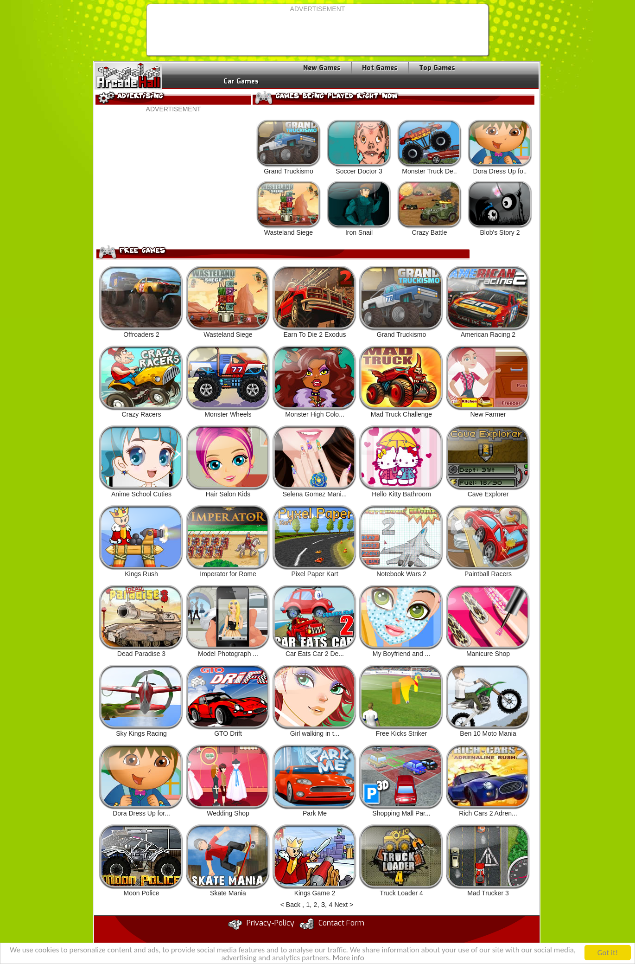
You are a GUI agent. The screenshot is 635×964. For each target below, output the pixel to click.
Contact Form (341, 923)
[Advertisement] (317, 33)
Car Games (241, 81)
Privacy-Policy (270, 923)
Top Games (437, 68)
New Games (322, 68)
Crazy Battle (429, 208)
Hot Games (380, 68)
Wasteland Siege (288, 208)
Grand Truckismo (288, 147)
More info (348, 959)
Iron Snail (359, 208)
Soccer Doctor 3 (359, 147)
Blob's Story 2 (500, 208)
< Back (290, 904)
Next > (343, 904)
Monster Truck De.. (429, 147)
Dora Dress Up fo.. (500, 147)
